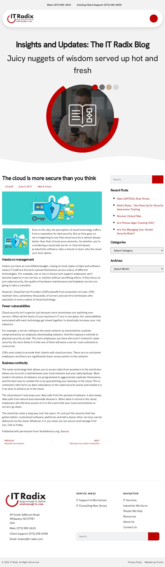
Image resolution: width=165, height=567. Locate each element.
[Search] (157, 179)
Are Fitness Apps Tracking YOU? (136, 223)
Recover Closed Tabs (129, 216)
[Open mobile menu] (154, 18)
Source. (65, 431)
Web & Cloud (44, 186)
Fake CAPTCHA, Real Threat (133, 198)
